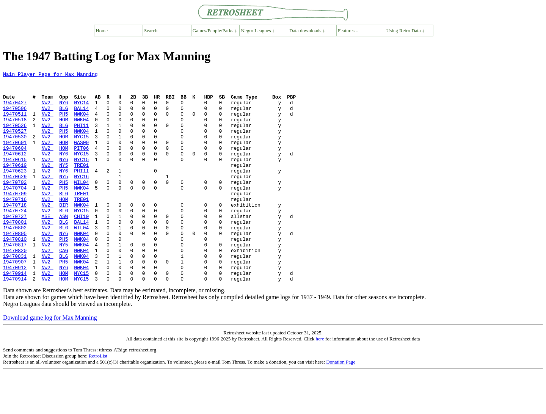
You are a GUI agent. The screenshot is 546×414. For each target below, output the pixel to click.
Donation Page (340, 404)
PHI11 (81, 136)
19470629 (15, 197)
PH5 (63, 122)
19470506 (15, 116)
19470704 (15, 211)
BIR (63, 232)
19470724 (15, 238)
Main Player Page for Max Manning (50, 75)
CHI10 (81, 245)
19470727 (15, 245)
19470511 (15, 122)
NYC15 (81, 150)
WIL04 (81, 204)
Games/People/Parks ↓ (215, 30)
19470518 (15, 129)
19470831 (15, 293)
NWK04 (81, 122)
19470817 (15, 279)
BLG (63, 116)
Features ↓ (348, 30)
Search (150, 30)
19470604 (15, 163)
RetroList (98, 398)
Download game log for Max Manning (50, 359)
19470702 (15, 204)
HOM (63, 129)
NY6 (63, 109)
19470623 (15, 191)
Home (102, 30)
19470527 (15, 143)
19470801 (15, 252)
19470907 (15, 300)
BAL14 (81, 116)
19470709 (15, 218)
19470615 (15, 177)
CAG (63, 286)
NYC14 (81, 109)
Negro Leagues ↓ (258, 30)
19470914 (15, 313)
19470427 (15, 109)
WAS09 (81, 157)
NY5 (63, 184)
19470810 (15, 273)
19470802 (15, 259)
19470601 (15, 157)
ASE (47, 245)
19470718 (15, 232)
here (319, 381)
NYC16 (81, 197)
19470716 (15, 225)
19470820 (15, 286)
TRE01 (81, 184)
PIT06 (81, 163)
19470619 (15, 184)
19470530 (15, 150)
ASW (63, 245)
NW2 (47, 109)
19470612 (15, 170)
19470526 (15, 136)
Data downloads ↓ (307, 30)
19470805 (15, 266)
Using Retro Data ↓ (405, 30)
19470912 (15, 307)
